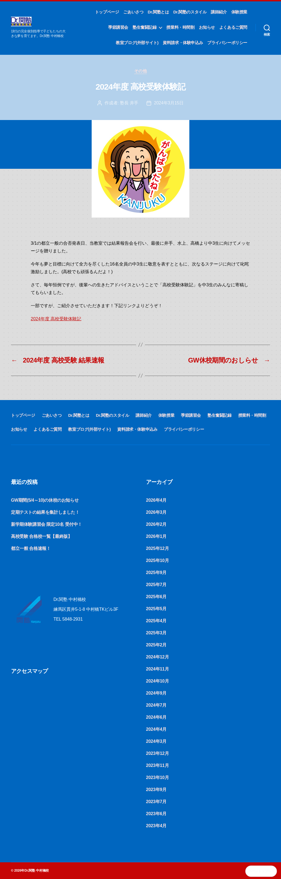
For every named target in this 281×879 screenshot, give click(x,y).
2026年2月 (156, 524)
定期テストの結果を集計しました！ (45, 512)
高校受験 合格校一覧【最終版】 (41, 536)
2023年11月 (157, 765)
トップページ (107, 12)
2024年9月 (156, 693)
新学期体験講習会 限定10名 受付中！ (46, 524)
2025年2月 (156, 645)
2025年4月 (156, 620)
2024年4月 (156, 729)
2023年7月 (156, 801)
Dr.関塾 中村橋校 (36, 870)
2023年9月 (156, 789)
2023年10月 (157, 777)
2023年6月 (156, 813)
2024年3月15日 (169, 103)
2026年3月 (156, 512)
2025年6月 (156, 596)
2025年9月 (156, 572)
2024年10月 (157, 681)
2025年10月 (157, 560)
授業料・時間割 (180, 27)
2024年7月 (156, 705)
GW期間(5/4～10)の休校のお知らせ (44, 500)
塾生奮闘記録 (145, 27)
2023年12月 (157, 753)
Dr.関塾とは (158, 12)
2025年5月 (156, 608)
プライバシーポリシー (227, 42)
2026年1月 (156, 536)
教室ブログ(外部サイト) (137, 42)
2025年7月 (156, 584)
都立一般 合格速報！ (30, 548)
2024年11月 (157, 669)
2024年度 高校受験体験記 (56, 318)
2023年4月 (156, 825)
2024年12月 (157, 657)
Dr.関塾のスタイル (189, 12)
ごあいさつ (133, 12)
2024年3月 (156, 741)
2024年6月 (156, 717)
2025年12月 (157, 548)
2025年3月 (156, 632)
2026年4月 (156, 500)
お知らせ (207, 27)
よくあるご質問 (233, 27)
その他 (140, 71)
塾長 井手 (129, 103)
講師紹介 (219, 12)
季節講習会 (118, 27)
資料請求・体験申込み (183, 42)
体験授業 (239, 12)
